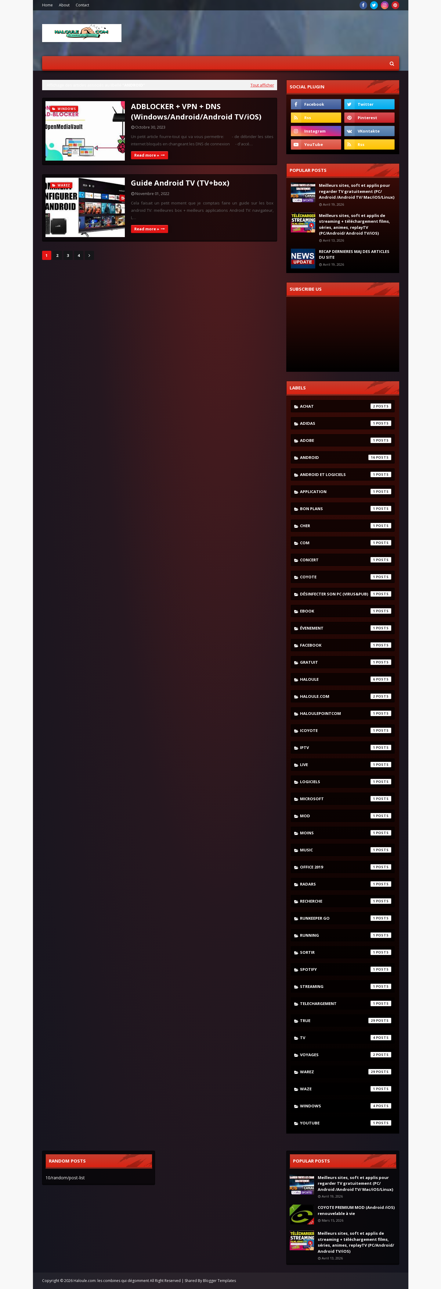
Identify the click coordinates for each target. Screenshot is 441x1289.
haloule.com (345, 696)
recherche (345, 901)
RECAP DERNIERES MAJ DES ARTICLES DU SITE (354, 254)
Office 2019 (345, 867)
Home (47, 5)
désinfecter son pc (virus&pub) (345, 594)
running (345, 935)
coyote (345, 577)
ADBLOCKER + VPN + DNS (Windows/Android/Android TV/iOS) (196, 111)
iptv (345, 747)
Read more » (146, 155)
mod (345, 815)
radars (345, 884)
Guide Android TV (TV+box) (180, 183)
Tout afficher (262, 85)
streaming (345, 986)
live (345, 764)
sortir (345, 952)
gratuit (345, 662)
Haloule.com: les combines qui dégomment (111, 1280)
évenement (345, 628)
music (345, 850)
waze (345, 1089)
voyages (345, 1054)
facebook (345, 645)
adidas (345, 423)
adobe (345, 440)
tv (345, 1037)
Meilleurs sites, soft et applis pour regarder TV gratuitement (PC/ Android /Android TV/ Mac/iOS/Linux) (356, 191)
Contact (82, 5)
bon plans (345, 508)
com (345, 542)
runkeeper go (345, 918)
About (64, 5)
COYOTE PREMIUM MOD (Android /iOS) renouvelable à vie (356, 1210)
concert (345, 560)
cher (345, 525)
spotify (345, 969)
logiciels (345, 781)
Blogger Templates (219, 1280)
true (345, 1020)
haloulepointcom (345, 713)
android (345, 457)
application (345, 491)
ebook (345, 611)
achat (345, 406)
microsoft (345, 798)
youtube (345, 1123)
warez (345, 1071)
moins (345, 833)
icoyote (345, 730)
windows (345, 1106)
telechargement (345, 1003)
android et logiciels (345, 474)
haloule (345, 679)
